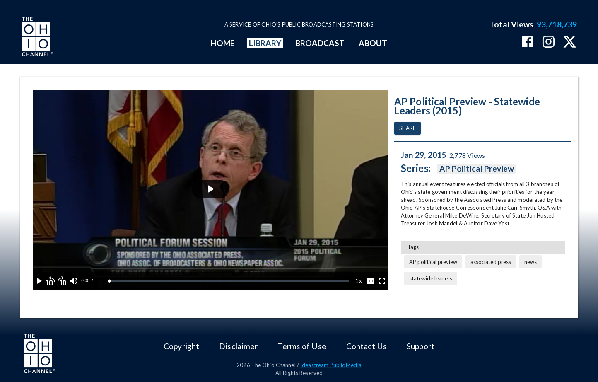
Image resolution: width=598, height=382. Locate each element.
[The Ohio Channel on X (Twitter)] (569, 42)
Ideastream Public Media (331, 365)
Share (407, 128)
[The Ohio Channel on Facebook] (527, 42)
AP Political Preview (476, 169)
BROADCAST (320, 43)
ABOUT (373, 43)
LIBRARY (265, 43)
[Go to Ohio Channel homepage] (36, 38)
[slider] (229, 281)
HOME (223, 43)
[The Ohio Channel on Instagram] (548, 42)
